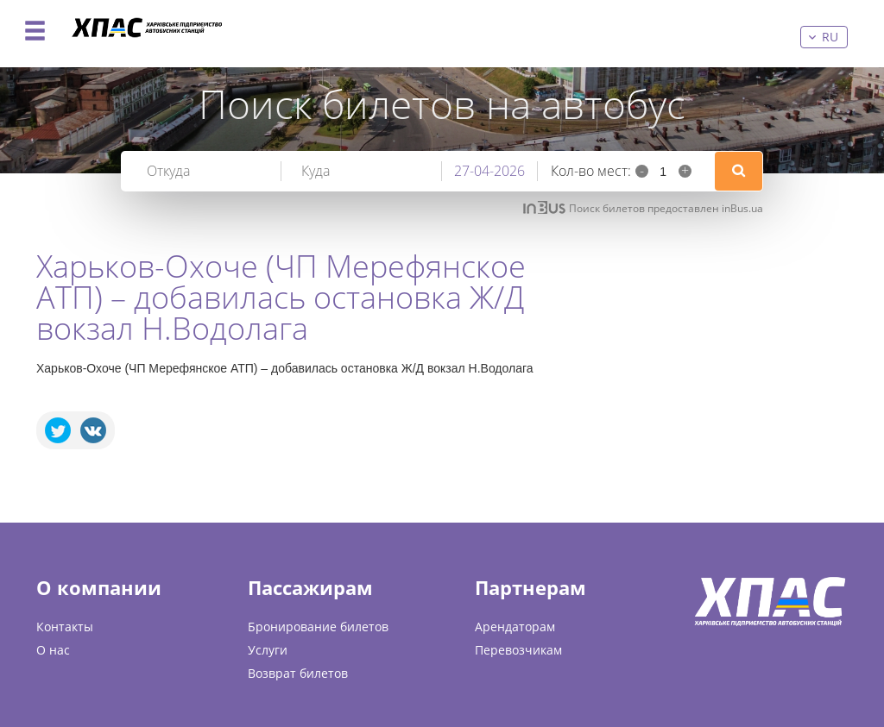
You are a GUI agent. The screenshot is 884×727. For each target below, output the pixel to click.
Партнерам (530, 587)
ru (830, 36)
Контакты (64, 626)
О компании (98, 587)
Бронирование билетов (318, 626)
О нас (53, 650)
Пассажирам (310, 587)
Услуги (267, 650)
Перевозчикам (518, 650)
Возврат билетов (298, 673)
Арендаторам (515, 626)
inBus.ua (742, 208)
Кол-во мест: (591, 170)
